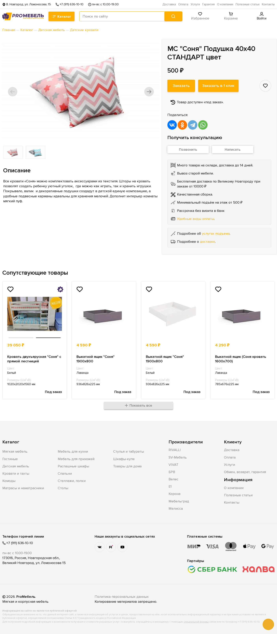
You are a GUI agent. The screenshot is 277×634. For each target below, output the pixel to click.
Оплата (183, 4)
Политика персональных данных (122, 596)
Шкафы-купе (124, 459)
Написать (233, 149)
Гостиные (10, 459)
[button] (12, 91)
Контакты (268, 4)
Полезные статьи (247, 4)
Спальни (65, 473)
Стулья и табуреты (128, 451)
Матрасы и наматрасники (23, 488)
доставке (207, 241)
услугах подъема (216, 233)
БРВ (172, 472)
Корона (174, 494)
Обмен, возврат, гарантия (245, 472)
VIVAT (173, 464)
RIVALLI (175, 450)
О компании (225, 4)
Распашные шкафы (73, 466)
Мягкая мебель (14, 451)
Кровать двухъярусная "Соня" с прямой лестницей (34, 358)
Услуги (195, 4)
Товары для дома (127, 466)
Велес (173, 479)
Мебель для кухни (73, 451)
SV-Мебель (178, 457)
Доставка (169, 4)
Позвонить (188, 149)
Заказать (181, 85)
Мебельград (179, 501)
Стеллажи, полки (72, 481)
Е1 (170, 486)
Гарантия (208, 4)
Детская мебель (15, 466)
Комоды (8, 481)
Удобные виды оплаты (195, 219)
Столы (63, 488)
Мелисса (176, 508)
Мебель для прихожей (76, 459)
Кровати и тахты (15, 473)
